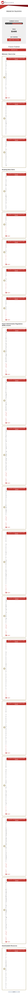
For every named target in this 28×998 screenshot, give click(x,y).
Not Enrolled (9, 23)
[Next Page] (19, 991)
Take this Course (14, 39)
